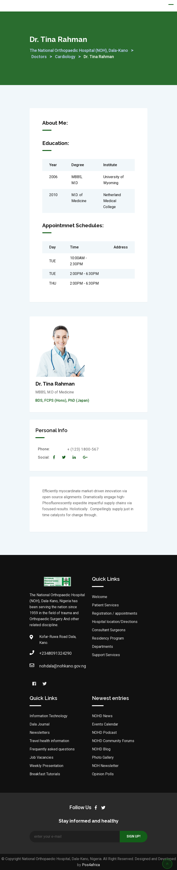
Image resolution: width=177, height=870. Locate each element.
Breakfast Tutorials (45, 774)
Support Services (106, 655)
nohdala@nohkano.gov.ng (44, 666)
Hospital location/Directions (114, 621)
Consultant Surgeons (108, 630)
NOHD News (102, 716)
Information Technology (48, 716)
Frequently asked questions (52, 749)
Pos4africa (91, 865)
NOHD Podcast (104, 732)
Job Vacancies (41, 757)
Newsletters (40, 732)
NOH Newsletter (105, 766)
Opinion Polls (103, 774)
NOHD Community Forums (113, 741)
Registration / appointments (114, 613)
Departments (102, 646)
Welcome (99, 597)
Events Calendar (105, 724)
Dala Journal (39, 724)
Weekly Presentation (46, 766)
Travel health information (49, 741)
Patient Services (105, 605)
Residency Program (108, 638)
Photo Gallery (103, 757)
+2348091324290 (44, 653)
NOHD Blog (101, 749)
